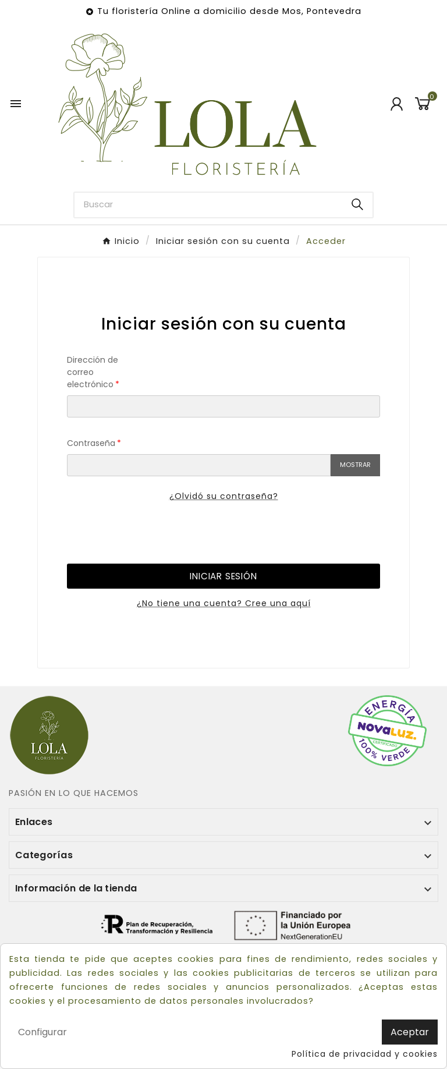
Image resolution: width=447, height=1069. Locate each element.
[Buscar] (208, 205)
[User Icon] (396, 104)
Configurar (42, 1032)
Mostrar (355, 464)
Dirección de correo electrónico (92, 372)
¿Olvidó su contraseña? (223, 496)
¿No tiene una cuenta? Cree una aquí (224, 603)
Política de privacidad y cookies (365, 1054)
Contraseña (91, 443)
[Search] (357, 204)
